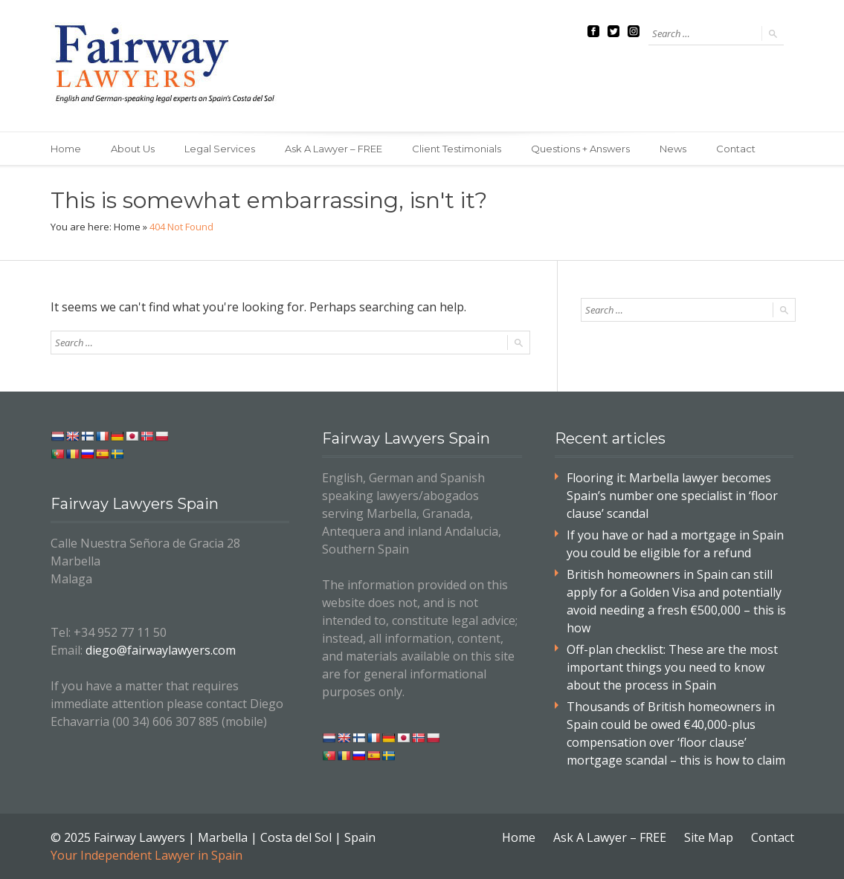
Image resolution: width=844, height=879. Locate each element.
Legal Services (219, 149)
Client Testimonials (456, 149)
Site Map (708, 837)
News (673, 149)
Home (66, 149)
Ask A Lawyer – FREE (333, 149)
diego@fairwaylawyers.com (161, 650)
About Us (133, 149)
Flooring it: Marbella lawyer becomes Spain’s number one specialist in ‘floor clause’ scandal (672, 496)
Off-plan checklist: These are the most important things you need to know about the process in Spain (672, 667)
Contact (736, 149)
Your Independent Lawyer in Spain (146, 855)
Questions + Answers (580, 149)
